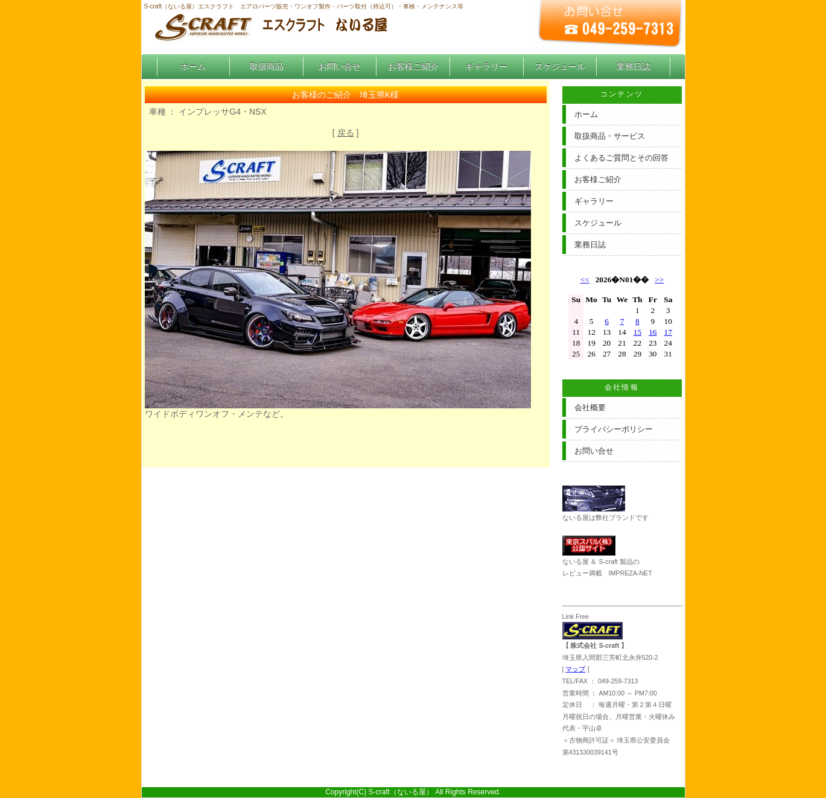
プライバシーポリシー (613, 429)
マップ (575, 669)
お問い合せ (340, 66)
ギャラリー (486, 66)
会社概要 (590, 407)
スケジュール (560, 66)
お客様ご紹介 (413, 66)
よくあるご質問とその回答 (621, 157)
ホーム (193, 66)
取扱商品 (267, 66)
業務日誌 (633, 66)
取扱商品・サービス (609, 136)
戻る (345, 133)
